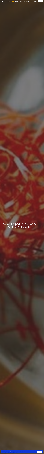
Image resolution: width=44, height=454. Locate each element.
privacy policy (15, 452)
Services (9, 1)
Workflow (16, 1)
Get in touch (40, 1)
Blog (24, 1)
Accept (39, 451)
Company (27, 1)
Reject (34, 451)
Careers (31, 1)
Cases (13, 1)
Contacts (35, 1)
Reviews (21, 1)
